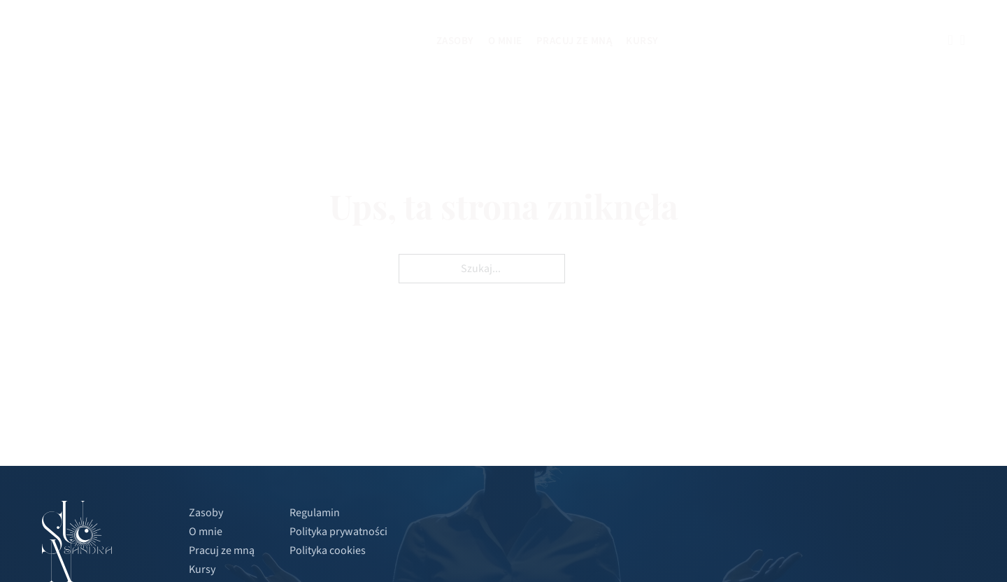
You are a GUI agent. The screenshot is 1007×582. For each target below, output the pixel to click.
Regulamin (315, 512)
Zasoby (455, 41)
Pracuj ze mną (574, 41)
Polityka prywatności (338, 531)
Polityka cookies (328, 550)
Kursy (642, 41)
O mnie (505, 41)
